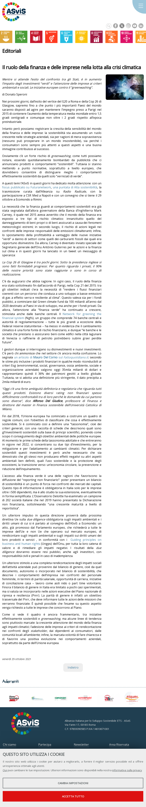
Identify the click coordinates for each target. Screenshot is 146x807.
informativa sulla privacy (127, 770)
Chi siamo (9, 745)
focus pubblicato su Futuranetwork (26, 187)
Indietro (73, 667)
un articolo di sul (51, 357)
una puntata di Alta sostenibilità (75, 187)
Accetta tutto (73, 796)
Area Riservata (119, 745)
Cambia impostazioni (73, 783)
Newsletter (81, 745)
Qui (5, 770)
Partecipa (44, 745)
